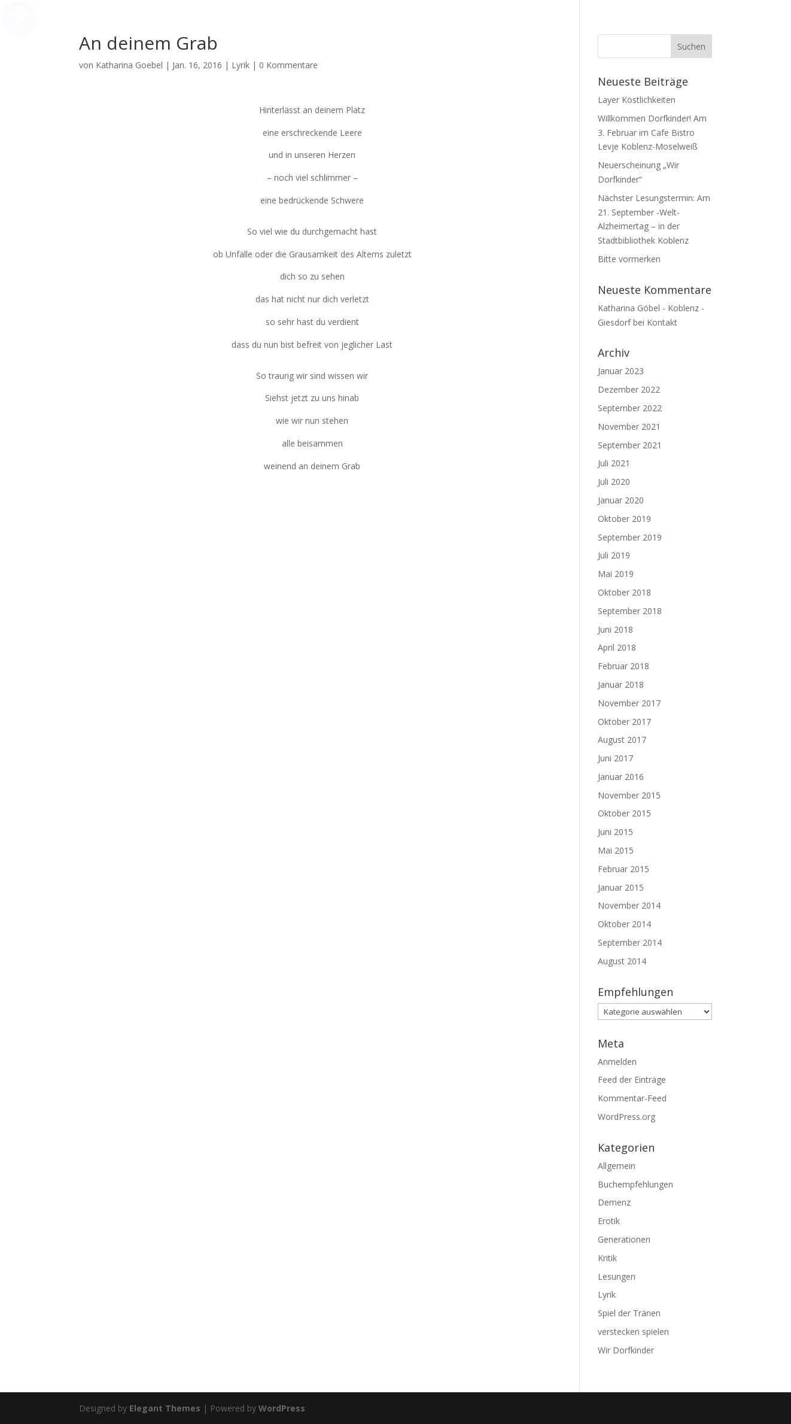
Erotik (609, 1220)
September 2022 (630, 408)
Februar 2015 (623, 869)
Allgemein (616, 1165)
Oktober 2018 (624, 592)
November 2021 (629, 426)
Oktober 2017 (624, 721)
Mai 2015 (616, 850)
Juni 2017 (615, 758)
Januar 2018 (621, 684)
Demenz (614, 1202)
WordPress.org (626, 1116)
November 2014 (629, 905)
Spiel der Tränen (629, 1313)
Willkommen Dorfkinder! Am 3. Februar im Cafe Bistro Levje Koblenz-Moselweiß (652, 133)
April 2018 (617, 647)
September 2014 (630, 942)
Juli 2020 (614, 481)
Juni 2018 (615, 629)
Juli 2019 (614, 555)
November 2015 (629, 795)
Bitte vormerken (629, 259)
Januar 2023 (621, 371)
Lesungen (616, 1276)
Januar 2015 (621, 887)
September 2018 (630, 611)
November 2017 (629, 703)
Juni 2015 (615, 831)
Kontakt (662, 322)
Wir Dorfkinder (626, 1350)
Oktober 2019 (624, 518)
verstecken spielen (633, 1331)
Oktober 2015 (624, 813)
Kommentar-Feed (632, 1098)
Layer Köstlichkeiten (637, 99)
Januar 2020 (621, 500)
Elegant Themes (164, 1408)
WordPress (281, 1408)
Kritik (607, 1258)
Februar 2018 (623, 666)
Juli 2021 (614, 463)
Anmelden (617, 1061)
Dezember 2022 (629, 389)
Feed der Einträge (632, 1079)
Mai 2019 (616, 573)
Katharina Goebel (129, 65)
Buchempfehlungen (635, 1184)
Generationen (624, 1239)
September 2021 (630, 445)
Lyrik (241, 65)
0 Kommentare (288, 65)
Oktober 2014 (624, 924)
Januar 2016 (621, 776)
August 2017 (622, 739)
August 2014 (622, 961)
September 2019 (630, 537)
